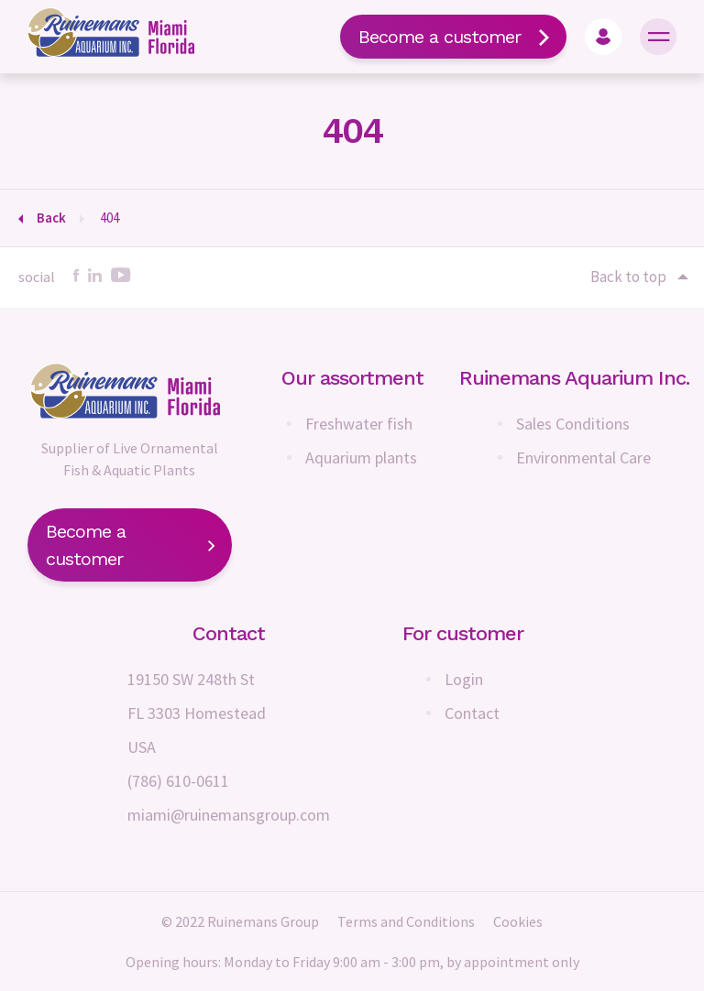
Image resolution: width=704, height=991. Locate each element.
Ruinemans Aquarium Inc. (574, 377)
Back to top (638, 277)
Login (464, 679)
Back (51, 217)
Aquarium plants (361, 457)
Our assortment (352, 377)
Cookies (518, 921)
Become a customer (453, 37)
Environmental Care (583, 457)
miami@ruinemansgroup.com (228, 814)
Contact (472, 713)
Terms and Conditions (406, 921)
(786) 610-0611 (178, 780)
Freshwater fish (358, 423)
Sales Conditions (573, 423)
